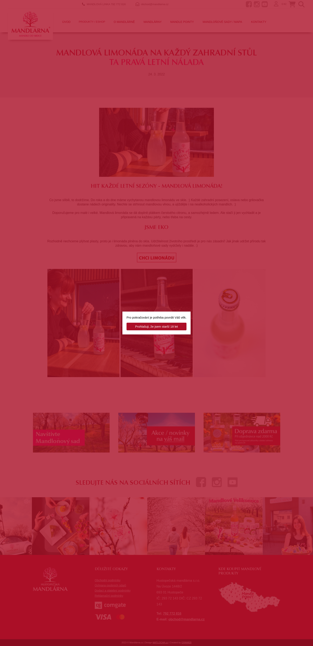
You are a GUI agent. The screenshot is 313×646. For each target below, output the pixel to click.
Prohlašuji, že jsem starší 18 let (156, 326)
